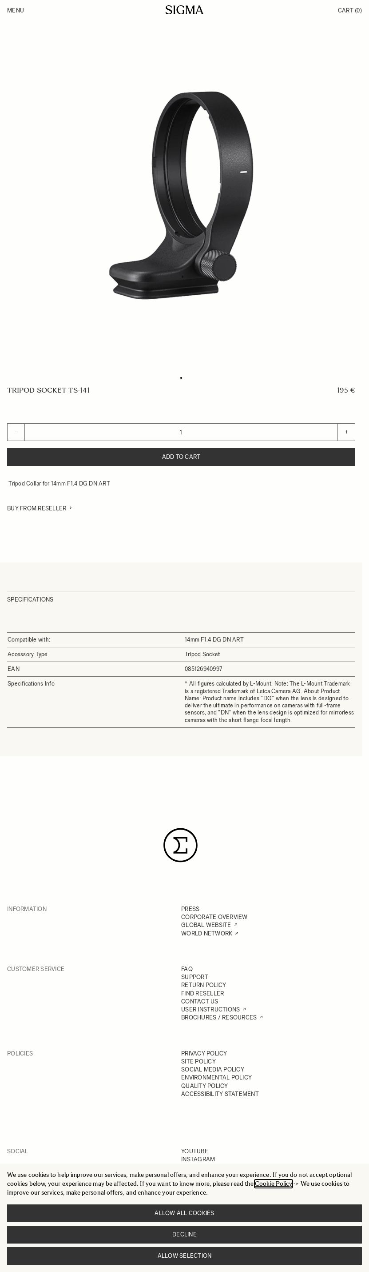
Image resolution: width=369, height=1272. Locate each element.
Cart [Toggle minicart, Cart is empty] (350, 10)
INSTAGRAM (198, 1159)
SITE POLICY (198, 1061)
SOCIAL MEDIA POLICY (212, 1069)
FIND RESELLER (202, 993)
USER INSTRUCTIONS (210, 1009)
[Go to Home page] (184, 9)
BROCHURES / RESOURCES (219, 1017)
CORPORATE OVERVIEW (214, 917)
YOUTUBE (194, 1151)
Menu (15, 10)
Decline (184, 1234)
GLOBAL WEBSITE (206, 925)
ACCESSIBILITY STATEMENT (220, 1094)
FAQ (187, 969)
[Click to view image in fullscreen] (181, 195)
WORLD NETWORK (206, 933)
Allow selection (185, 1255)
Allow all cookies (184, 1213)
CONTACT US (199, 1001)
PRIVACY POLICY (204, 1053)
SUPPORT (194, 977)
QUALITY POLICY (204, 1086)
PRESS (190, 909)
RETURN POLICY (203, 985)
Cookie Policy (273, 1184)
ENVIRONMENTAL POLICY (216, 1077)
